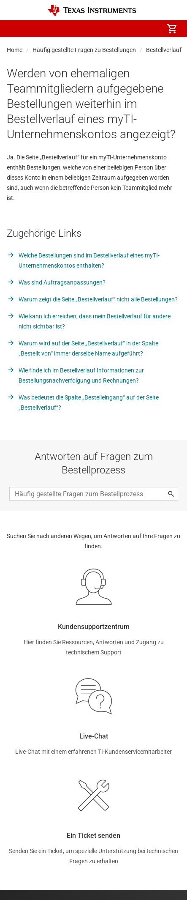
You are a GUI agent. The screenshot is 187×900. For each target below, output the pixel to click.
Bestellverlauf (164, 50)
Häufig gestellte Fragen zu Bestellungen (84, 50)
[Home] (92, 10)
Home (14, 50)
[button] (15, 28)
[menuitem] (101, 28)
